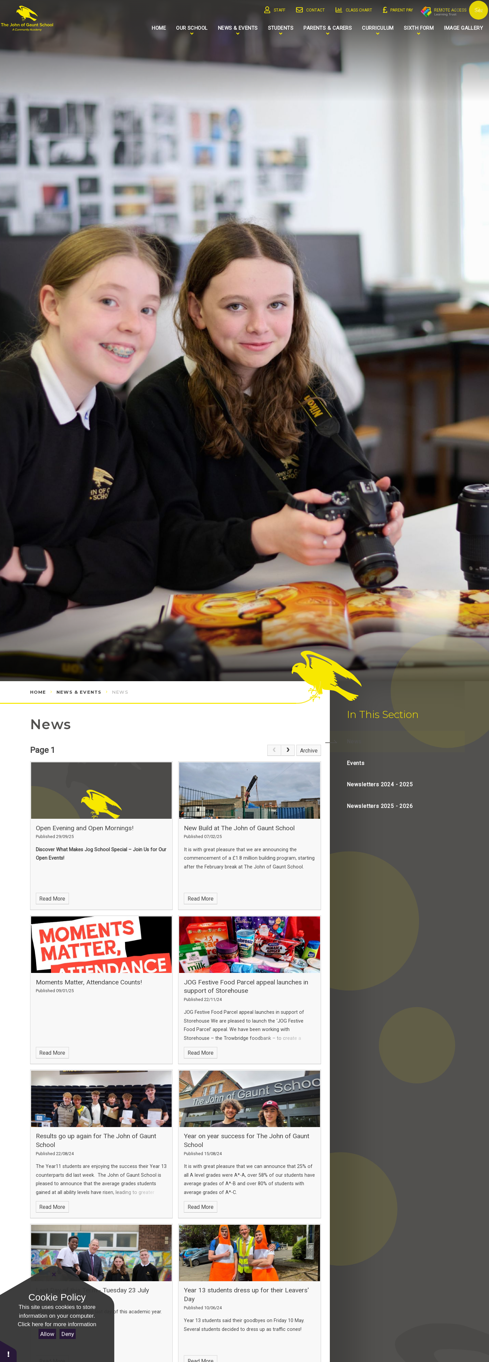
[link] (274, 750)
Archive (309, 750)
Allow (47, 1334)
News (120, 692)
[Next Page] (288, 750)
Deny (68, 1334)
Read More (52, 898)
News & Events (78, 692)
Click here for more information (57, 1324)
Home (38, 692)
